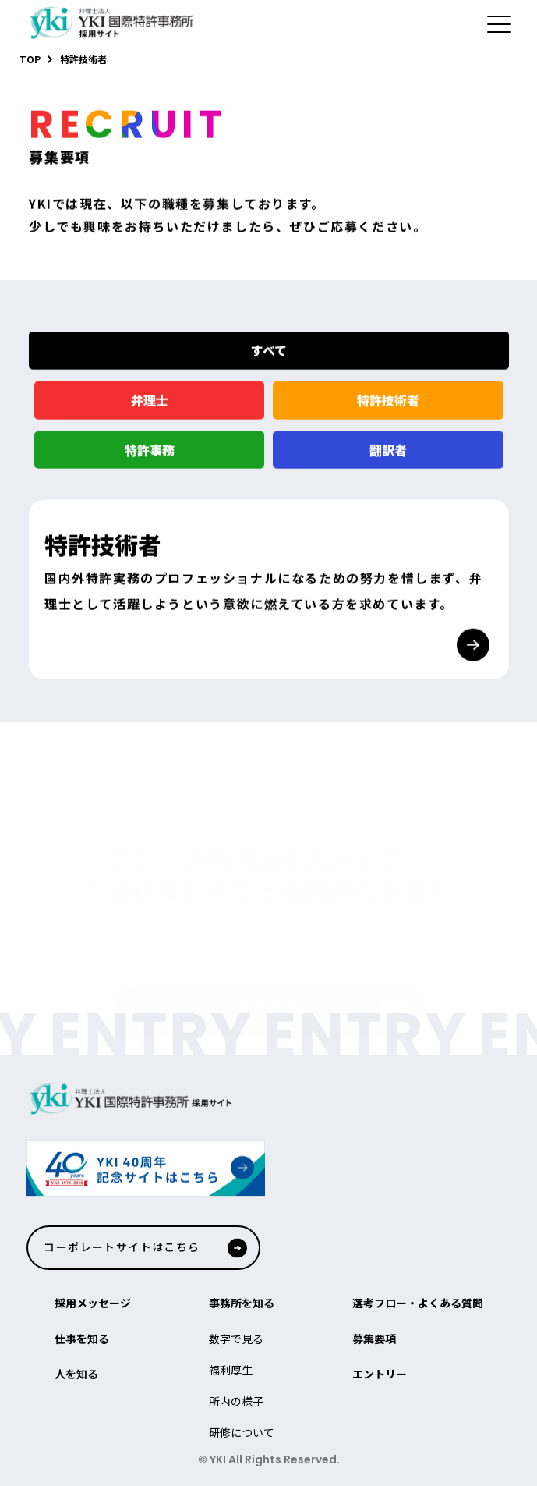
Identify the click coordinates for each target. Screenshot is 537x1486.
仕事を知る (82, 1338)
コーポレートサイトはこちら (122, 1246)
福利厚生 (231, 1370)
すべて (269, 359)
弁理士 (149, 408)
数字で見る (236, 1338)
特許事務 (149, 458)
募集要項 (374, 1338)
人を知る (76, 1373)
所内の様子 (236, 1401)
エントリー (379, 1373)
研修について (241, 1432)
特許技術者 (388, 408)
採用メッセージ (93, 1302)
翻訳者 (388, 458)
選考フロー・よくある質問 (417, 1302)
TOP (30, 59)
